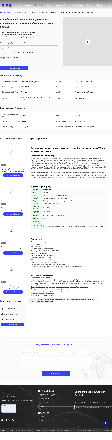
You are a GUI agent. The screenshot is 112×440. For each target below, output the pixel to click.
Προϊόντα (38, 5)
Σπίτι (3, 12)
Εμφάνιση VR (61, 5)
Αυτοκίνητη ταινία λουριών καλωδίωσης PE (51, 299)
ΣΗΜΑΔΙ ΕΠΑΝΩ (106, 407)
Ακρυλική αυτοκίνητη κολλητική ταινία (41, 301)
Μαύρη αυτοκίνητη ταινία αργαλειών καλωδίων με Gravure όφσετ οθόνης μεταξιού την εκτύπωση (11, 210)
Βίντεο (49, 5)
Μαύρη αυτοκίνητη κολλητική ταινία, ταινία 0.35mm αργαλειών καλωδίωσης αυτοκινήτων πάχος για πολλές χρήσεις (12, 249)
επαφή (90, 5)
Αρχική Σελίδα (25, 5)
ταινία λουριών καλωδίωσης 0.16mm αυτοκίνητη (82, 299)
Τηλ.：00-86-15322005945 (10, 396)
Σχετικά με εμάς (76, 5)
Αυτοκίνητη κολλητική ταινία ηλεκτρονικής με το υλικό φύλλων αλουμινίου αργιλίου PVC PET (11, 288)
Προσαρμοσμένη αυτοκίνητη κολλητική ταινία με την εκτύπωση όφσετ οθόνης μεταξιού (12, 171)
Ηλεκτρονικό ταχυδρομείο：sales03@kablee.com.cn (17, 400)
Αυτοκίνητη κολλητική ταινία (22, 12)
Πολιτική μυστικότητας (6, 430)
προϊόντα (9, 12)
